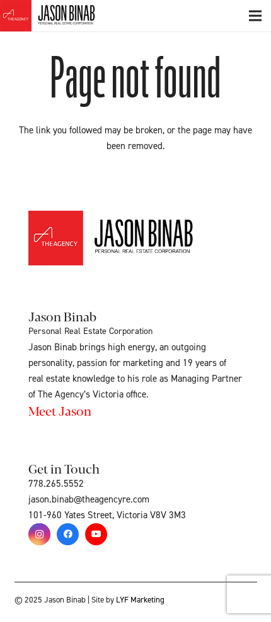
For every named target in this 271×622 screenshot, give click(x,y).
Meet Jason (59, 410)
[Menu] (255, 15)
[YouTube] (96, 534)
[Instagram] (39, 534)
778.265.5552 (56, 484)
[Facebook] (68, 534)
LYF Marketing (140, 600)
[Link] (62, 15)
